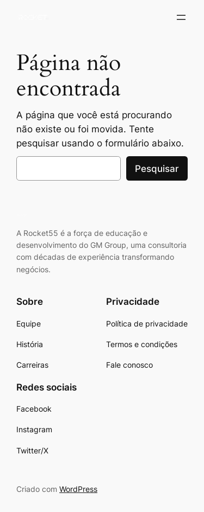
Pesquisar (157, 168)
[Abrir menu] (181, 17)
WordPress (78, 489)
